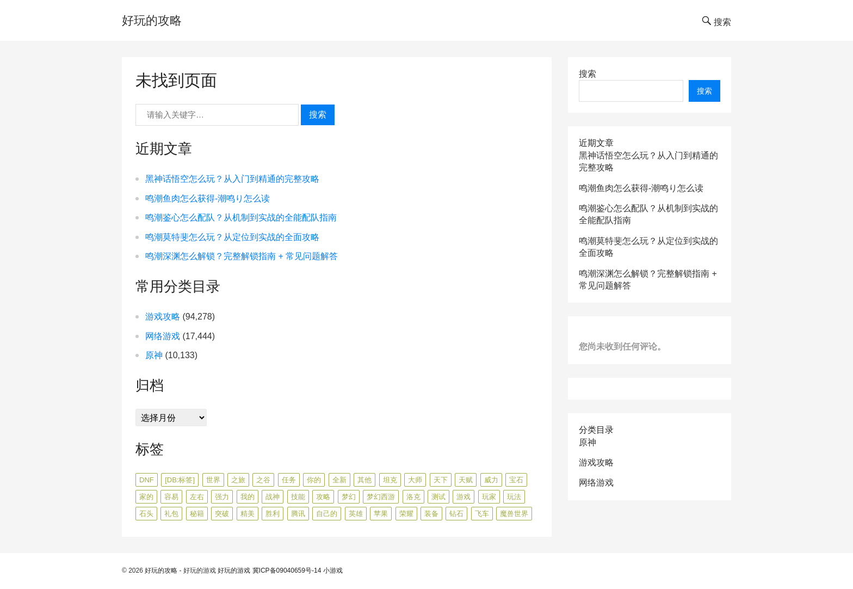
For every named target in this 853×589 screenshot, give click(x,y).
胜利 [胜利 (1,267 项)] (272, 514)
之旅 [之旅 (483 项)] (238, 480)
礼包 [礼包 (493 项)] (171, 514)
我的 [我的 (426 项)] (247, 497)
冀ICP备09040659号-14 (287, 570)
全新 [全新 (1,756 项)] (339, 480)
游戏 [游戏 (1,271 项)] (463, 497)
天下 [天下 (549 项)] (441, 480)
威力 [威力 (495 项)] (491, 480)
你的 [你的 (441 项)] (314, 480)
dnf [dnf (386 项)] (146, 480)
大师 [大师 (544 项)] (415, 480)
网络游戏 (162, 336)
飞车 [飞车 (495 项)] (482, 514)
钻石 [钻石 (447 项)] (456, 514)
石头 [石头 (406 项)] (146, 514)
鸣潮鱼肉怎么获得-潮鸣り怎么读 (207, 198)
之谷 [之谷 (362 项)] (263, 480)
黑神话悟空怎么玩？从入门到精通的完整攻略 (232, 178)
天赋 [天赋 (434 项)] (466, 480)
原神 (154, 355)
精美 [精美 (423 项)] (247, 514)
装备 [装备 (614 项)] (431, 514)
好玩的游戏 (234, 570)
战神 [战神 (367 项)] (272, 497)
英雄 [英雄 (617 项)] (356, 514)
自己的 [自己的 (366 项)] (326, 514)
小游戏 (333, 570)
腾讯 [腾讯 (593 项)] (298, 514)
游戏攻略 (162, 316)
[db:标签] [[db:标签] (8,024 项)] (180, 480)
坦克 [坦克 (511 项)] (390, 480)
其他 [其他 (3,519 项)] (364, 480)
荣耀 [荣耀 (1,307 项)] (406, 514)
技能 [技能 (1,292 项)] (298, 497)
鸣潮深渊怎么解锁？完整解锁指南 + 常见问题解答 (241, 256)
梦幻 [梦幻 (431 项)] (349, 497)
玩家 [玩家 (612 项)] (489, 497)
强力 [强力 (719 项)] (222, 497)
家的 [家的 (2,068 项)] (146, 497)
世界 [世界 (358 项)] (213, 480)
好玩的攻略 (152, 20)
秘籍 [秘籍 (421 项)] (197, 514)
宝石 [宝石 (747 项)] (516, 480)
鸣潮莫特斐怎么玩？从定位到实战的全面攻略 (232, 237)
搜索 (317, 114)
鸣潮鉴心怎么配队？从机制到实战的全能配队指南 (241, 217)
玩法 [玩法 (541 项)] (514, 497)
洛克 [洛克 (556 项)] (413, 497)
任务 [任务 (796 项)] (289, 480)
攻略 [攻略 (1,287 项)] (323, 497)
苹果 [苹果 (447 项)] (381, 514)
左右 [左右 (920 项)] (197, 497)
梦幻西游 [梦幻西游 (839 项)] (381, 497)
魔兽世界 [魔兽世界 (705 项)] (514, 514)
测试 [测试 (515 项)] (438, 497)
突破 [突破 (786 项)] (222, 514)
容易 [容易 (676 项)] (171, 497)
